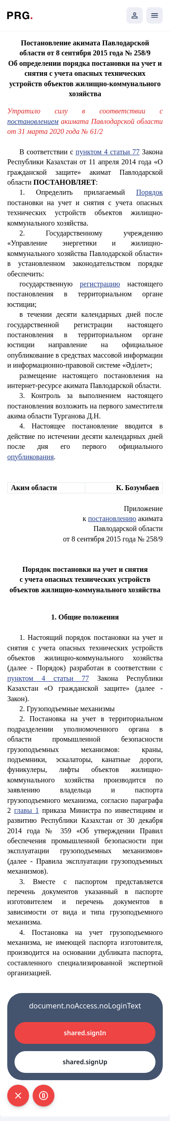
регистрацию (100, 284)
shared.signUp (85, 1061)
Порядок (149, 192)
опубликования (30, 457)
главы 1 (26, 810)
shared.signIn (85, 1032)
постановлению (112, 518)
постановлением (32, 121)
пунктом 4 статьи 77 (108, 152)
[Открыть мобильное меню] (154, 15)
